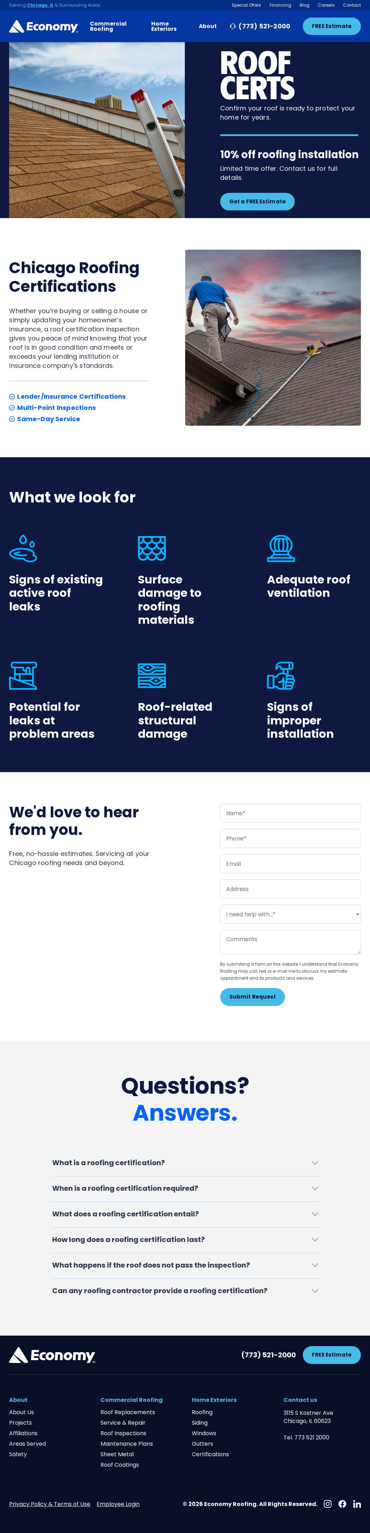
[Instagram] (327, 1504)
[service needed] (290, 914)
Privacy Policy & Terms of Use (49, 1504)
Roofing (202, 1412)
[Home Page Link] (43, 26)
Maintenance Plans (126, 1443)
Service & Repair (123, 1422)
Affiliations (23, 1433)
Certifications (210, 1454)
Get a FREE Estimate (257, 201)
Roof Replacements (127, 1412)
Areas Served (27, 1443)
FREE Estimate (331, 26)
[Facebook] (342, 1504)
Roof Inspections (123, 1433)
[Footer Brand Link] (52, 1355)
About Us (21, 1412)
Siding (200, 1422)
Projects (20, 1422)
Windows (204, 1433)
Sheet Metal (117, 1454)
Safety (18, 1454)
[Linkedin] (357, 1504)
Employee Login (118, 1504)
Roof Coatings (119, 1464)
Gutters (202, 1443)
